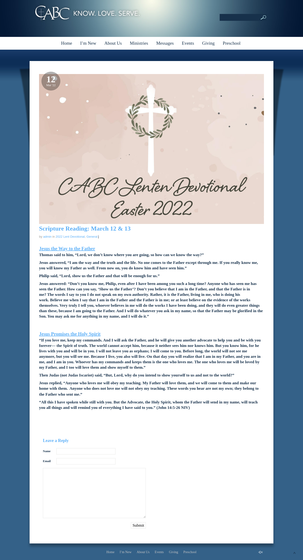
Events (188, 43)
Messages (165, 43)
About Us (113, 43)
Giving (208, 43)
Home (66, 43)
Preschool (232, 43)
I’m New (88, 43)
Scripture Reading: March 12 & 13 (85, 228)
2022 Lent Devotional (70, 236)
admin (47, 236)
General (91, 236)
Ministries (139, 43)
